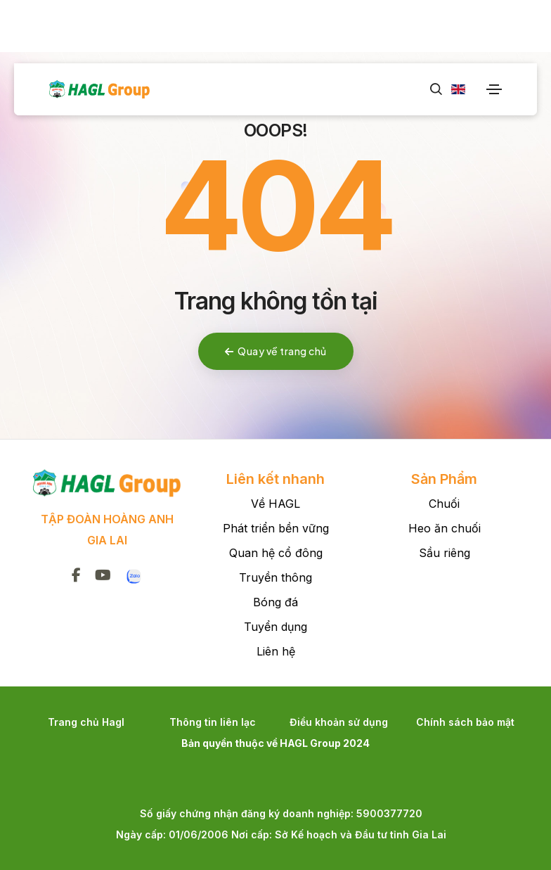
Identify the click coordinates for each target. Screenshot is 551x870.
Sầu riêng (444, 553)
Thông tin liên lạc (212, 722)
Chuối (444, 504)
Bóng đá (275, 602)
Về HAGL (275, 504)
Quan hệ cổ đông (276, 553)
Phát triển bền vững (276, 528)
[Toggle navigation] (494, 89)
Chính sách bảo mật (465, 722)
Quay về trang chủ (276, 351)
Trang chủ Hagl (86, 722)
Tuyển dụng (275, 627)
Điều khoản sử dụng (339, 722)
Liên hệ (276, 651)
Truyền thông (275, 577)
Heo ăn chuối (444, 528)
